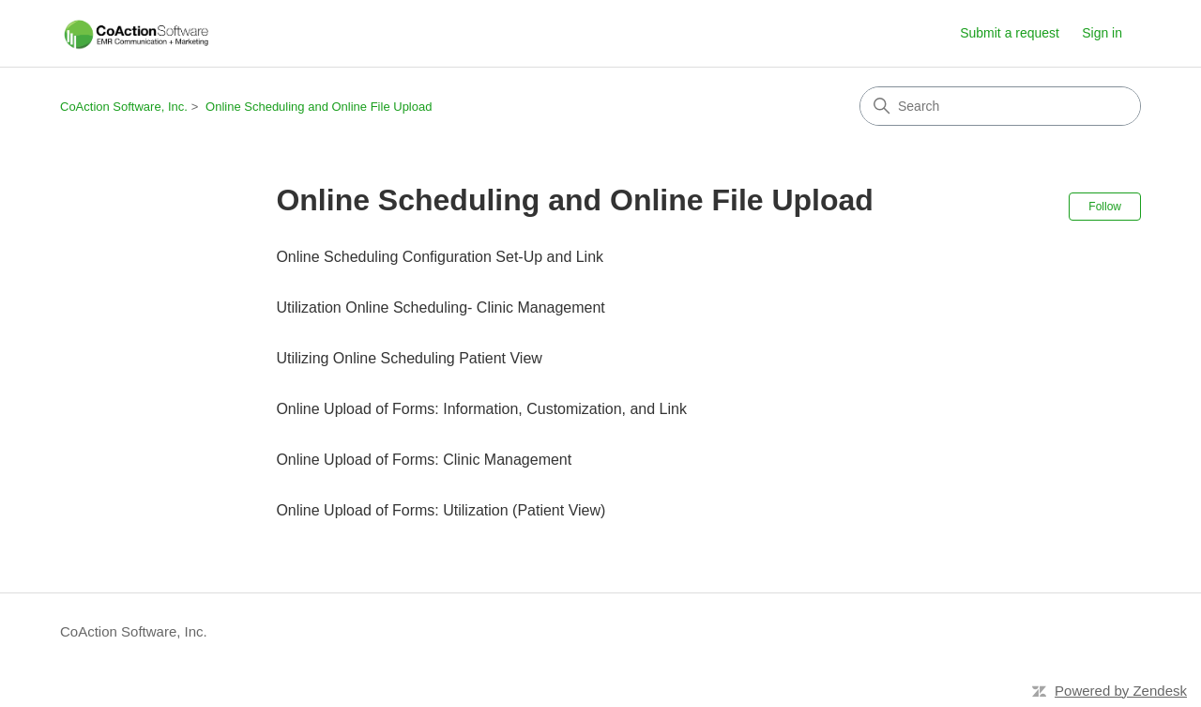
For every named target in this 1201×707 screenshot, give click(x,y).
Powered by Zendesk (1121, 691)
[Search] (1000, 106)
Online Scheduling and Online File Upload (318, 107)
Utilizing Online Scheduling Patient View (408, 358)
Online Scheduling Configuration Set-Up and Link (439, 257)
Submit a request (1009, 32)
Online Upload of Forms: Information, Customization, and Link (481, 409)
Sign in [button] (1102, 32)
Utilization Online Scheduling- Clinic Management (440, 307)
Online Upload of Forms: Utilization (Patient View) (440, 510)
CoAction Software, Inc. (124, 107)
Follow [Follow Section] (1104, 206)
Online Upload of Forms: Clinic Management (423, 460)
